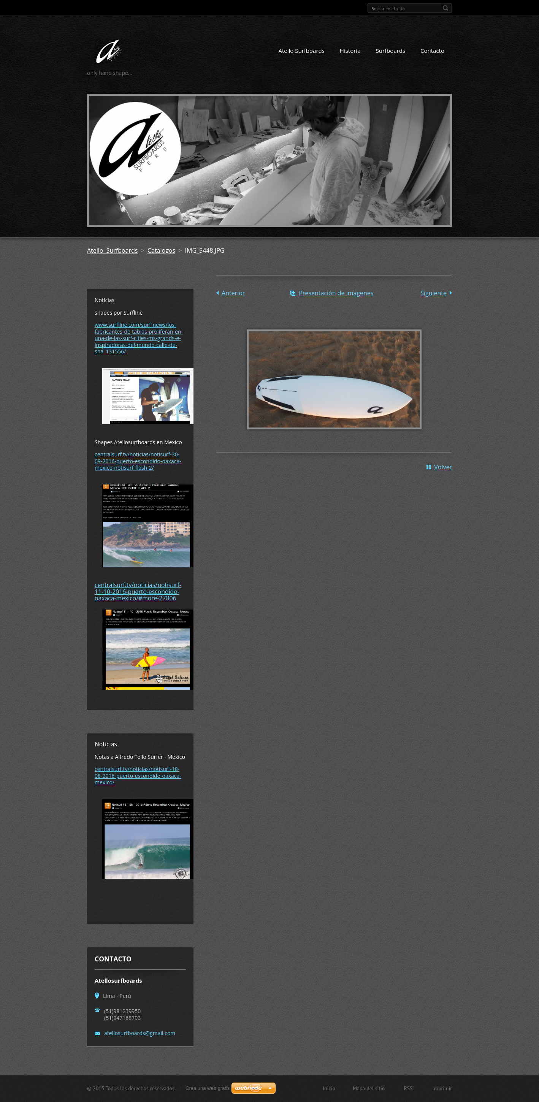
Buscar (445, 8)
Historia (350, 50)
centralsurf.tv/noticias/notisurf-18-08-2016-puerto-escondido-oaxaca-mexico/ (138, 775)
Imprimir (442, 1088)
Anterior (233, 293)
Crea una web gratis (207, 1088)
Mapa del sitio (369, 1088)
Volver (443, 467)
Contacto (432, 50)
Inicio (329, 1088)
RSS (408, 1088)
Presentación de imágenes (336, 293)
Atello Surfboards (302, 50)
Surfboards (390, 50)
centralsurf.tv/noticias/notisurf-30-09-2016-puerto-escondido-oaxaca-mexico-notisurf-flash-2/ (138, 461)
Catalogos (161, 250)
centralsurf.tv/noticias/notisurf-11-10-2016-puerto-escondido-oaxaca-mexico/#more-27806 (138, 591)
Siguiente (433, 293)
